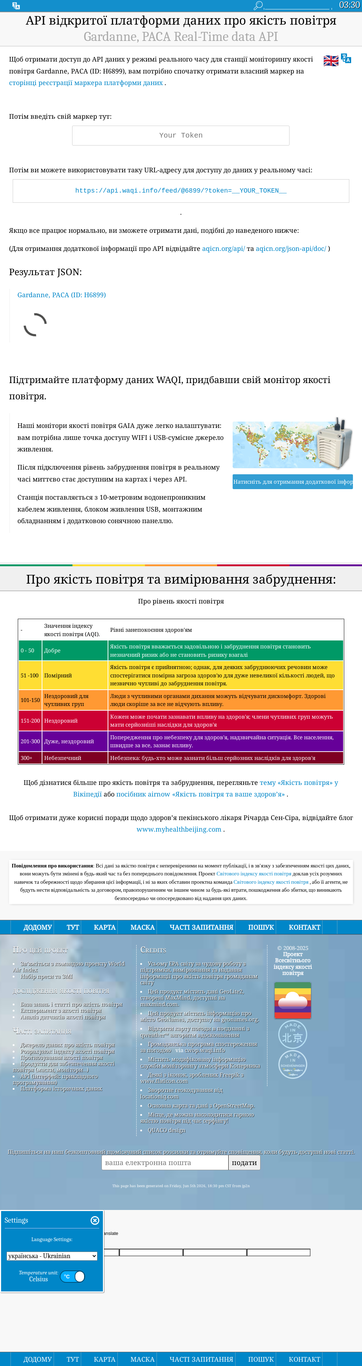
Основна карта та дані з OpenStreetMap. (201, 1105)
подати (244, 1162)
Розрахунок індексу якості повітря (67, 1051)
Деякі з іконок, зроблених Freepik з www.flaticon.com (192, 1077)
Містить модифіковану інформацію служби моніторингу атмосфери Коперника (200, 1062)
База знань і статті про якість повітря (71, 1004)
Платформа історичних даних (61, 1088)
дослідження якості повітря (61, 990)
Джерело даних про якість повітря (67, 1044)
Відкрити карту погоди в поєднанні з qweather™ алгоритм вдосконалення (194, 1031)
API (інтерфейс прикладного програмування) (55, 1079)
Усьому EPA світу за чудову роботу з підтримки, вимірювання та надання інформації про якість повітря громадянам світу (199, 973)
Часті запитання (42, 1030)
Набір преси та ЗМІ (46, 976)
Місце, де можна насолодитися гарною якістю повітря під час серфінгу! (197, 1117)
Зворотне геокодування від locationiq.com (181, 1093)
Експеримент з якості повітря (60, 1010)
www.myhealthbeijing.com (179, 829)
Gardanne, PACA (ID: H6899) (61, 294)
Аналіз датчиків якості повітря (62, 1016)
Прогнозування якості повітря (61, 1057)
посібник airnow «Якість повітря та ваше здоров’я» (200, 794)
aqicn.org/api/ (223, 248)
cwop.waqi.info (205, 1050)
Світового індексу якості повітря (254, 873)
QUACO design (167, 1130)
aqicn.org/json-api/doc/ (291, 248)
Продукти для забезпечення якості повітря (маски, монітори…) (64, 1066)
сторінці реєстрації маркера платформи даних (86, 82)
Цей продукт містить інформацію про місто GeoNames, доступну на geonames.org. (199, 1016)
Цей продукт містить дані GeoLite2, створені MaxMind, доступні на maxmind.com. (192, 998)
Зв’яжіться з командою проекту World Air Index (69, 966)
